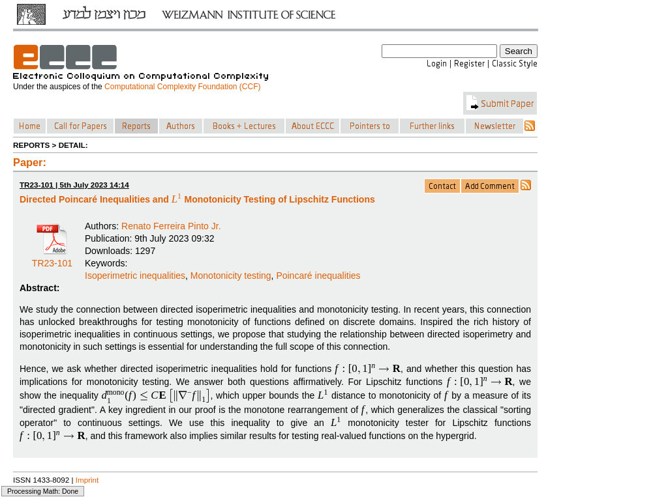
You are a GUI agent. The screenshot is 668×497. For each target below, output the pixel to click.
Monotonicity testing (230, 275)
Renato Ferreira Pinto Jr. (171, 226)
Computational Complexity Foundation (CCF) (182, 86)
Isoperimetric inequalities (135, 275)
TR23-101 (52, 258)
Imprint (87, 480)
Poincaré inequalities (318, 275)
